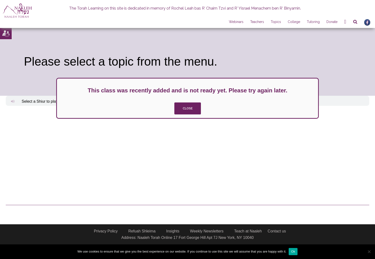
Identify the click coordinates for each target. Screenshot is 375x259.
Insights (172, 231)
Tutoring (313, 22)
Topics (276, 22)
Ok (293, 251)
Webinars (236, 22)
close (188, 108)
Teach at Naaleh (248, 231)
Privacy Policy (106, 231)
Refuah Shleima (141, 231)
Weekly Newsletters (206, 231)
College (294, 22)
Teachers (257, 22)
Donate (331, 22)
